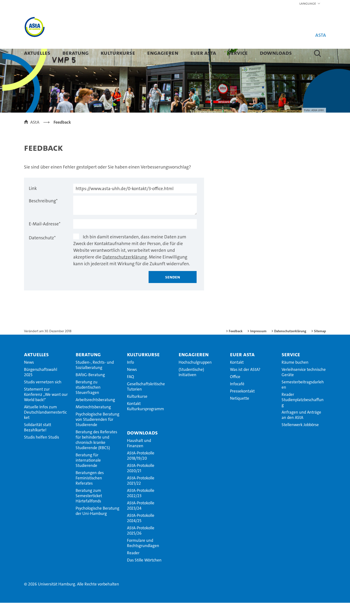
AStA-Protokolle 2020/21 (140, 480)
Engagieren (162, 53)
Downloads (276, 53)
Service (238, 53)
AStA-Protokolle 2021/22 (140, 493)
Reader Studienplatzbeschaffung (303, 412)
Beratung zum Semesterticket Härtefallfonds (89, 508)
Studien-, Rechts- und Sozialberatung (95, 377)
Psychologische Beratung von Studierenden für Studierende (97, 432)
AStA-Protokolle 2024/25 (140, 530)
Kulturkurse (118, 53)
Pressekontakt (242, 403)
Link (33, 201)
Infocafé (237, 396)
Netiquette (239, 410)
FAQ (130, 389)
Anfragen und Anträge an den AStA (301, 427)
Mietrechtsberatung (93, 419)
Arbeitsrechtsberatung (95, 412)
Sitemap (320, 343)
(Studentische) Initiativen (191, 384)
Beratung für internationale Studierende (88, 472)
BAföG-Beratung (90, 387)
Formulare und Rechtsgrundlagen (143, 555)
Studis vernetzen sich (42, 394)
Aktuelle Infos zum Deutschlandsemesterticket (45, 424)
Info (130, 374)
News (29, 374)
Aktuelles (37, 53)
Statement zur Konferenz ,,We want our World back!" (46, 407)
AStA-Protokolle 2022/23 (140, 505)
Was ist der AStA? (245, 381)
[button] (310, 3)
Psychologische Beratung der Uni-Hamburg (97, 523)
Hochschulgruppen (195, 374)
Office (235, 389)
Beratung (75, 53)
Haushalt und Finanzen (139, 455)
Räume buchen (295, 374)
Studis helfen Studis (41, 449)
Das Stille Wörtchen (144, 572)
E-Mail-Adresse (44, 236)
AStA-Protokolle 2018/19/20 (140, 468)
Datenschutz (42, 250)
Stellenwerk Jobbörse (300, 437)
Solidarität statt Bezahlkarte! (37, 439)
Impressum (258, 343)
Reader (133, 565)
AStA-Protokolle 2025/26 (140, 542)
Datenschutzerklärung (125, 269)
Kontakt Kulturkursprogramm (145, 418)
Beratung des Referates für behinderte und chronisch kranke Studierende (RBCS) (96, 452)
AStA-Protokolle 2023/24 (140, 517)
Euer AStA (203, 53)
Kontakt (237, 374)
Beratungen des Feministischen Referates (90, 490)
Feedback (235, 343)
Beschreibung (43, 213)
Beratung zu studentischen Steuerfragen (88, 399)
